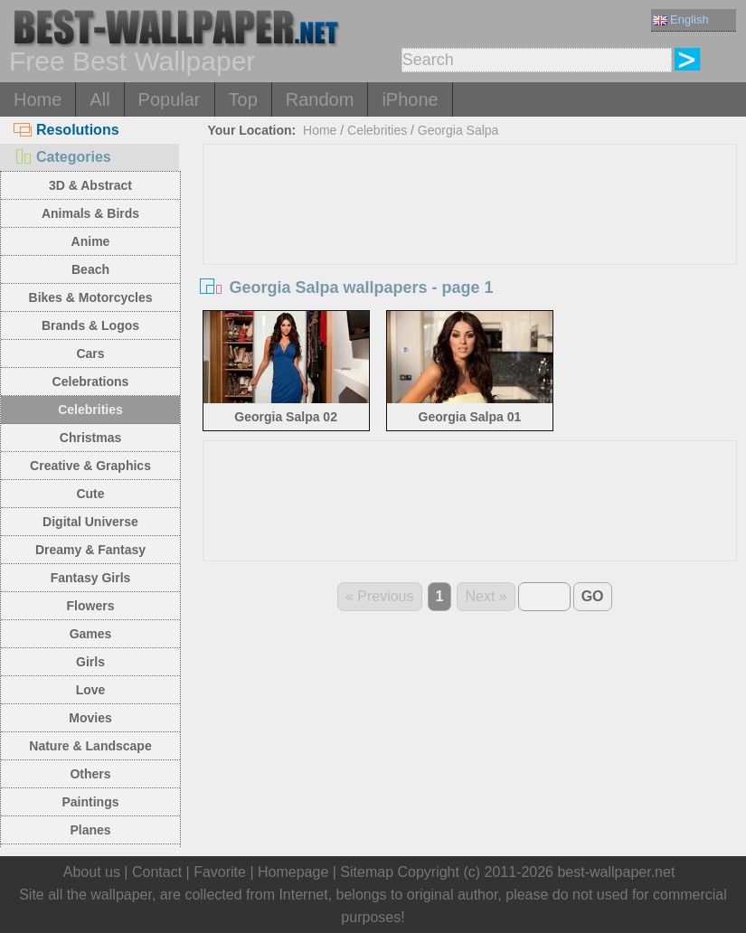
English (681, 19)
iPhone (410, 99)
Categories (62, 157)
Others (90, 774)
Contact (157, 872)
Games (91, 634)
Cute (90, 493)
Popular (169, 99)
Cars (90, 353)
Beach (90, 269)
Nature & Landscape (90, 746)
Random (320, 99)
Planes (90, 830)
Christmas (90, 437)
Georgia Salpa (458, 130)
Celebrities (90, 409)
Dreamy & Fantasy (90, 549)
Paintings (89, 802)
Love (91, 690)
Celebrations (90, 381)
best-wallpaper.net (616, 872)
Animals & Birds (90, 213)
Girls (90, 662)
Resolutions (66, 129)
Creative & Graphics (90, 465)
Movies (90, 718)
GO (592, 596)
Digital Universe (90, 521)
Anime (90, 241)
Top (243, 99)
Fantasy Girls (91, 577)
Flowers (91, 605)
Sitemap (366, 872)
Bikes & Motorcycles (91, 297)
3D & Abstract (90, 185)
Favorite (220, 872)
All (99, 99)
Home (37, 99)
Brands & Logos (90, 325)
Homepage (293, 872)
